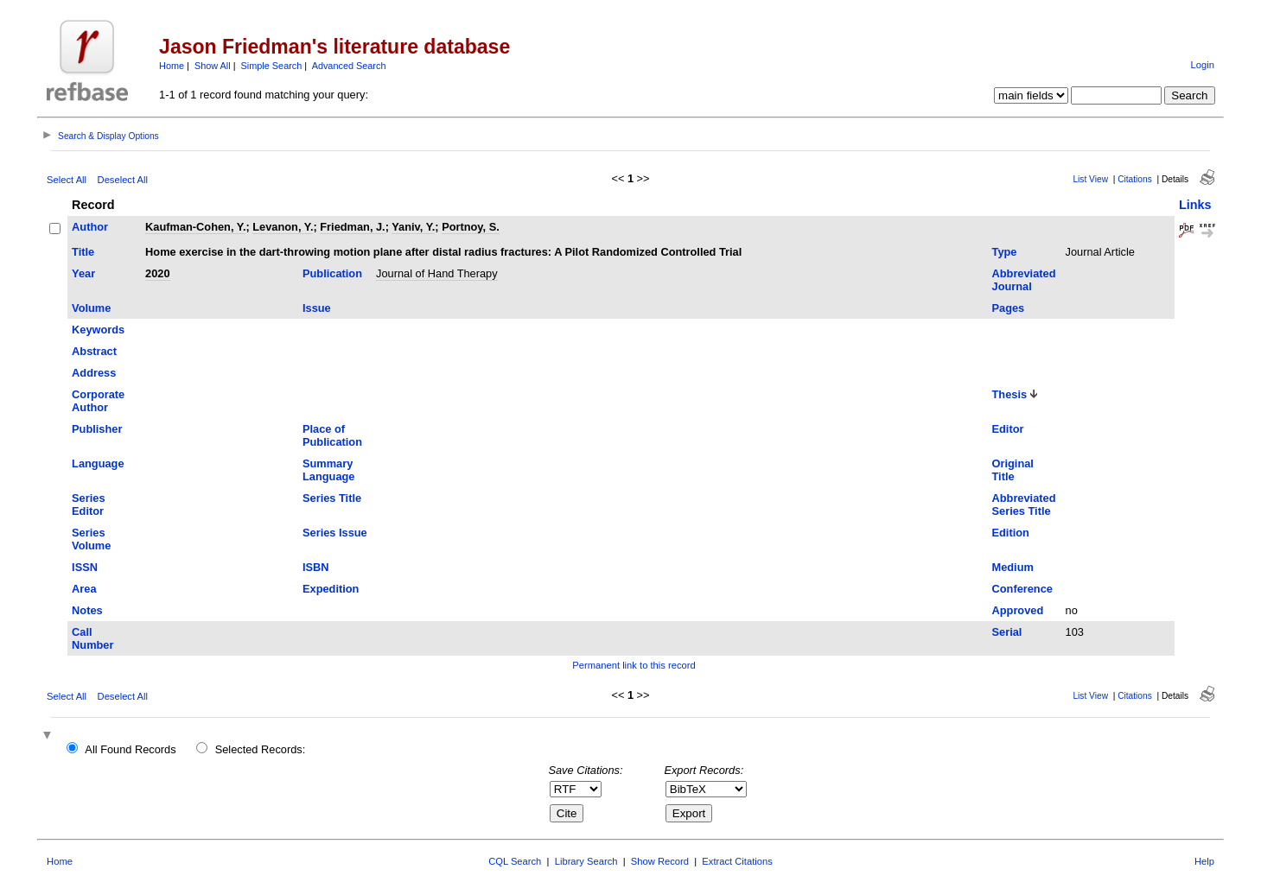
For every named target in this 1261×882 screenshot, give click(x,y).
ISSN (85, 567)
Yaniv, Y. (413, 226)
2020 (157, 273)
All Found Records (130, 749)
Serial (1007, 631)
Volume (91, 307)
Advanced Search (349, 65)
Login (1202, 65)
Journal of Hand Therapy (437, 273)
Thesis (1010, 394)
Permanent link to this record (633, 665)
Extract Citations (737, 861)
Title (83, 251)
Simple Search (272, 65)
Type (1004, 251)
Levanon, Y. (282, 226)
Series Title (332, 498)
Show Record (660, 861)
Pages (1008, 307)
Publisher (97, 428)
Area (84, 588)
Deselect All (123, 179)
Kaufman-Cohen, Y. (195, 226)
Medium (1013, 567)
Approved (1018, 610)
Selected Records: (260, 749)
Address (94, 372)
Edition (1010, 532)
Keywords (98, 329)
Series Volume (91, 539)
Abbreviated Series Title (1024, 504)
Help (1204, 861)
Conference (1022, 588)
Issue (317, 307)
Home (171, 65)
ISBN (316, 567)
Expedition (331, 588)
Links (1195, 205)
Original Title (1013, 470)
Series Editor (88, 504)
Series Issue (335, 532)
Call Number (92, 638)
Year (83, 273)
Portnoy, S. (471, 226)
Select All (66, 179)
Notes (87, 610)
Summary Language (328, 470)
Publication (332, 273)
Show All (212, 65)
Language (98, 463)
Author (90, 226)
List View (1090, 179)
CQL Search (514, 861)
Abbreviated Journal (1024, 280)
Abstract (94, 351)
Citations (1135, 179)
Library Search (586, 861)
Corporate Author (98, 401)
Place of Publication (332, 435)
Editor (1008, 428)
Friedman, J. (352, 226)
